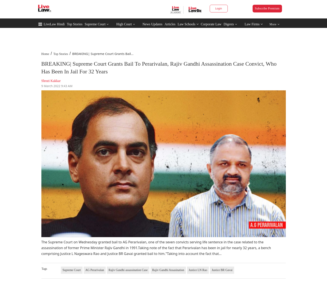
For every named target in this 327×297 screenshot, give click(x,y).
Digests (229, 24)
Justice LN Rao (198, 270)
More (275, 24)
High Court (124, 24)
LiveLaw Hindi (54, 24)
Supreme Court (95, 24)
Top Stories (75, 24)
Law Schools (188, 24)
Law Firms (254, 24)
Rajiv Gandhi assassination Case (128, 270)
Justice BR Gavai (222, 270)
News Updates (153, 24)
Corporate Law (211, 24)
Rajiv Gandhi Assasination (168, 270)
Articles (169, 24)
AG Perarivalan (94, 270)
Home (45, 54)
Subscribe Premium (267, 8)
